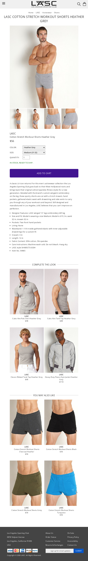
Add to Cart (44, 173)
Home (30, 12)
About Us (49, 533)
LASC (13, 133)
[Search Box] (79, 4)
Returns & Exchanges (54, 545)
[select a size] (34, 152)
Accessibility (72, 541)
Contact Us (72, 545)
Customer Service (53, 541)
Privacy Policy (73, 537)
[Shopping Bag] (84, 4)
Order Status (51, 537)
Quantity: (14, 157)
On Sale (70, 533)
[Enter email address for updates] (60, 551)
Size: (12, 152)
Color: (13, 147)
